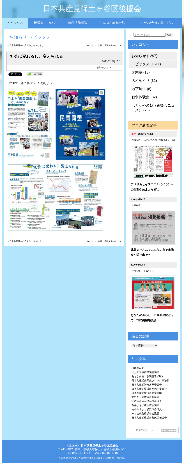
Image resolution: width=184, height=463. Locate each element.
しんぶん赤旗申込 (112, 23)
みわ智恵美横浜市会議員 (145, 413)
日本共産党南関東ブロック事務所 (150, 380)
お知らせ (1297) (144, 56)
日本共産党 (138, 368)
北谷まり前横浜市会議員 (145, 397)
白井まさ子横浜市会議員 (145, 405)
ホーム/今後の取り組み (157, 23)
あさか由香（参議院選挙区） (148, 376)
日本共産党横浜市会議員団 (147, 392)
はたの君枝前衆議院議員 (145, 372)
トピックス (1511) (146, 64)
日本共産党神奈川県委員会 (147, 384)
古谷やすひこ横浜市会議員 (147, 409)
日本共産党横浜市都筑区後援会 (149, 417)
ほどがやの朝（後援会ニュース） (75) (153, 107)
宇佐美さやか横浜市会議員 (147, 401)
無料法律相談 (77, 23)
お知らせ (101, 67)
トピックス (15, 23)
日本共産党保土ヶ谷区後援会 (92, 8)
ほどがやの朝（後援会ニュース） (160, 140)
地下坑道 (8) (141, 89)
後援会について (45, 23)
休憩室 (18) (141, 72)
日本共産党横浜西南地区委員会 (149, 388)
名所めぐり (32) (144, 81)
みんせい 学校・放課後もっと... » (104, 45)
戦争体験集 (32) (144, 97)
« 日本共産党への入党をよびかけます (26, 45)
